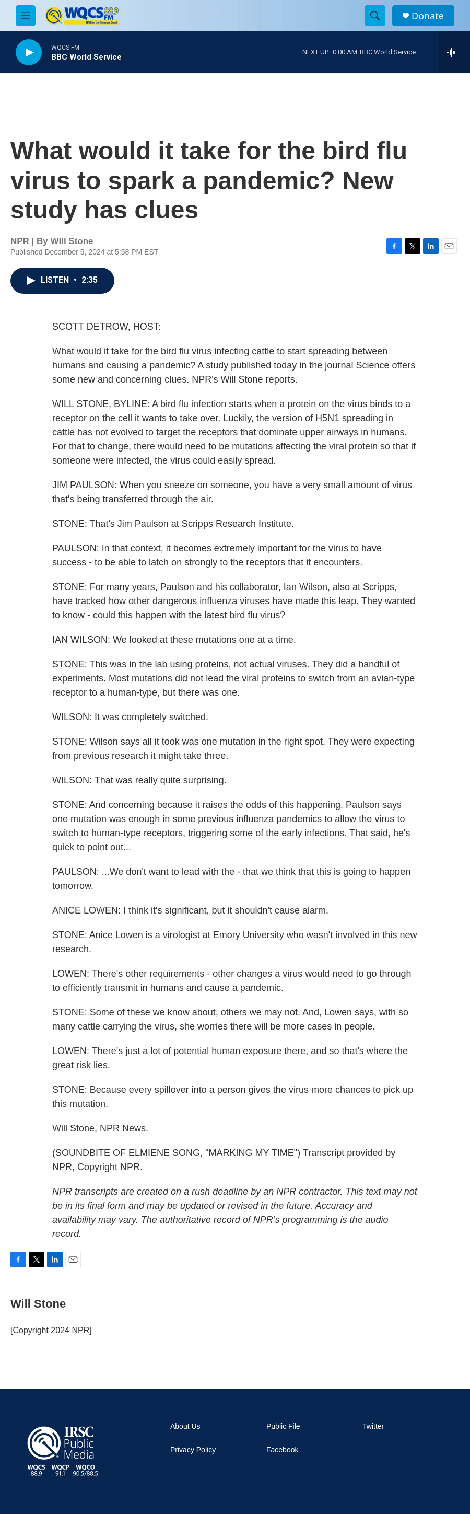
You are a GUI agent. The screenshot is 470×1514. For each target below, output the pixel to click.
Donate (428, 15)
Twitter (373, 1426)
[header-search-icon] (375, 15)
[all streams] (454, 52)
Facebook (282, 1450)
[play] (28, 53)
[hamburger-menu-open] (26, 15)
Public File (283, 1426)
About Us (185, 1426)
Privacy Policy (193, 1450)
